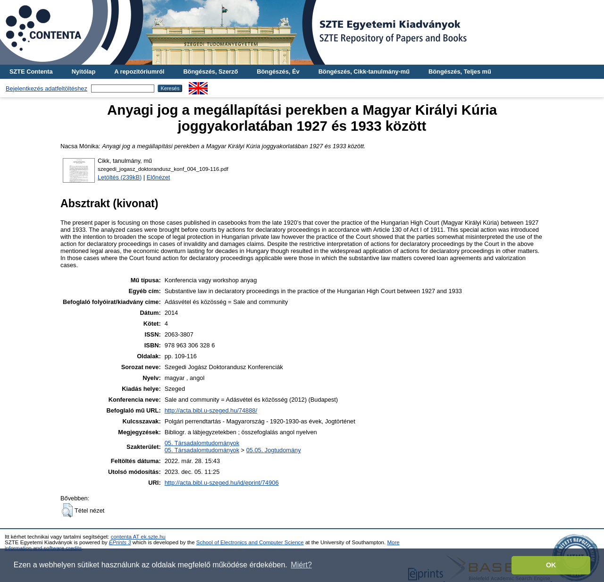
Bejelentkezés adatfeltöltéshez (46, 88)
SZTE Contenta (31, 71)
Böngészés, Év (278, 71)
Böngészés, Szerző (210, 71)
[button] (67, 510)
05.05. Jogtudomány (273, 450)
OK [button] (551, 565)
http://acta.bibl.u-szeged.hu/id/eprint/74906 (222, 482)
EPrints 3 (120, 542)
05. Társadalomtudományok (202, 443)
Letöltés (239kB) (120, 177)
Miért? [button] (301, 565)
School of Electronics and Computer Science (250, 542)
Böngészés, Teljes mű (459, 71)
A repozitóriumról (139, 71)
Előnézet (158, 177)
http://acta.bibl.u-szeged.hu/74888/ (211, 410)
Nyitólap (83, 71)
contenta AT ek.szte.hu (138, 537)
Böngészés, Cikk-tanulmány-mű (364, 71)
